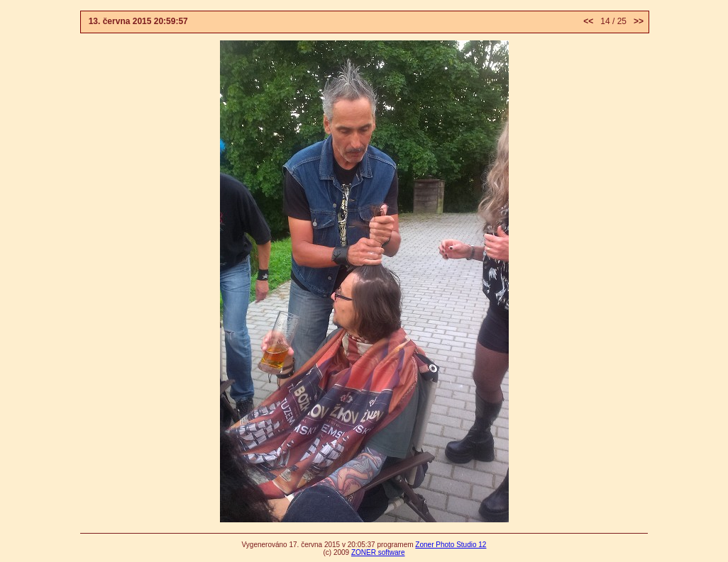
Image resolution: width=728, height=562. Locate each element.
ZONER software (378, 552)
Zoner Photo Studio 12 (450, 545)
